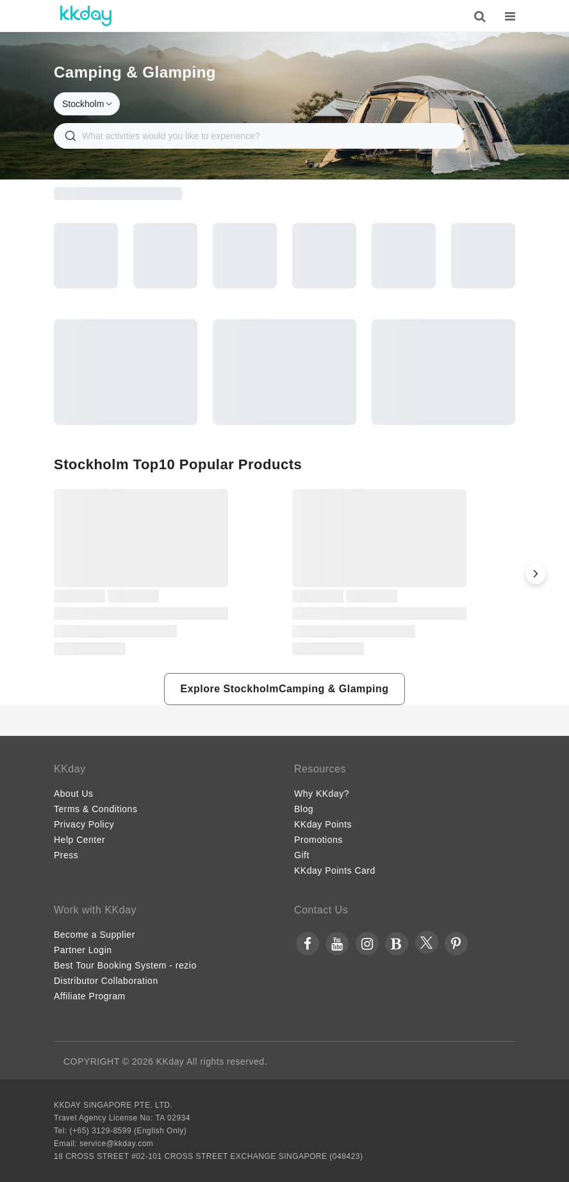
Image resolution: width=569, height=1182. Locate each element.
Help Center (79, 840)
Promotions (318, 840)
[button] (535, 573)
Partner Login (83, 950)
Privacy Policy (84, 824)
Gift (301, 855)
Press (66, 855)
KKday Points (323, 824)
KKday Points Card (334, 870)
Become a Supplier (94, 934)
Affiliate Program (90, 996)
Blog (303, 809)
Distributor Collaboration (106, 981)
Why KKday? (321, 793)
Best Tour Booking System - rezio (125, 965)
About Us (74, 793)
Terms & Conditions (95, 809)
